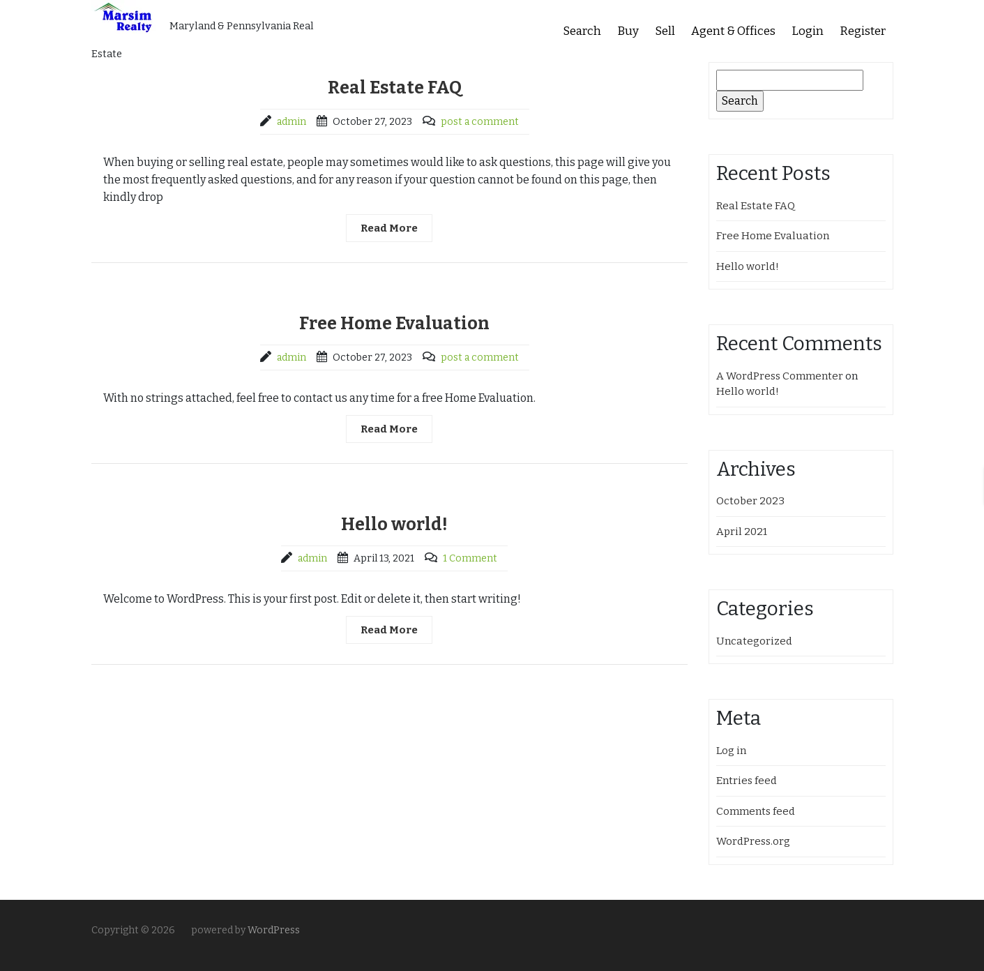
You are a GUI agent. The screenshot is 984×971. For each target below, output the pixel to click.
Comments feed (755, 811)
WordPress (274, 930)
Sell (665, 31)
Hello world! (394, 524)
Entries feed (746, 780)
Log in (731, 750)
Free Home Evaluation (394, 323)
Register (863, 31)
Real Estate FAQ (395, 87)
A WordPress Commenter (779, 376)
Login (808, 31)
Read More (389, 228)
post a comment (480, 122)
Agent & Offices (733, 31)
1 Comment (470, 558)
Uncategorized (754, 641)
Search (582, 31)
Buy (628, 31)
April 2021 (741, 531)
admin (291, 122)
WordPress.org (753, 841)
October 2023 (750, 501)
